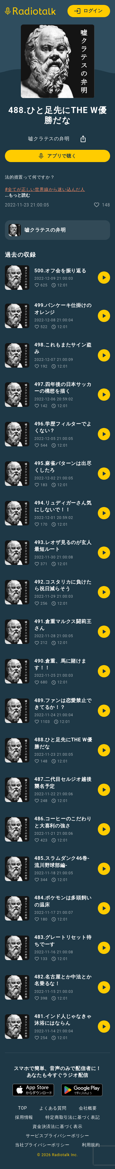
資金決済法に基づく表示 (57, 1126)
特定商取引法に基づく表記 (72, 1117)
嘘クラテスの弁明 (48, 139)
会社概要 (88, 1108)
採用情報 (24, 1117)
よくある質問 (53, 1108)
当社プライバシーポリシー (42, 1144)
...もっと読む (17, 195)
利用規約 (91, 1144)
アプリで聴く (56, 156)
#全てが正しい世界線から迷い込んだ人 (45, 189)
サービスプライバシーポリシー (57, 1135)
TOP (22, 1108)
